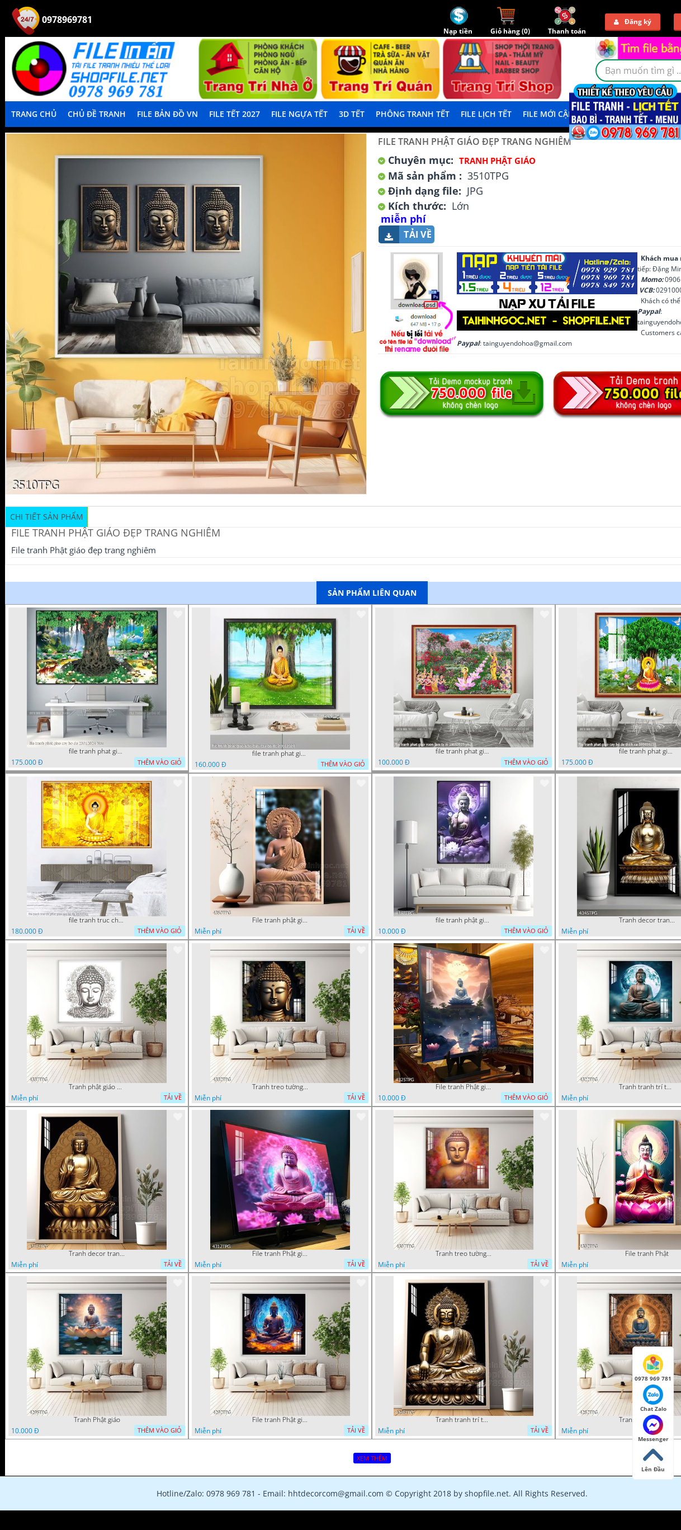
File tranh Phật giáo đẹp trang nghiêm (280, 1420)
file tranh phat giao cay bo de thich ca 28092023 (647, 751)
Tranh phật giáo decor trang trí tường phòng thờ (97, 1087)
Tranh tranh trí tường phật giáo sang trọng (647, 1087)
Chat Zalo (653, 1399)
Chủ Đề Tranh (97, 114)
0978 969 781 (653, 1368)
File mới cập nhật (560, 114)
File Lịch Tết (486, 114)
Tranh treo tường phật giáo (280, 1087)
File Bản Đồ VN (167, 114)
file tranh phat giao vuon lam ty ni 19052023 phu (463, 751)
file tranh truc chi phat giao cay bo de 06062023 (97, 920)
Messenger (653, 1429)
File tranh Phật (647, 1254)
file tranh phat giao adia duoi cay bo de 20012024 (280, 753)
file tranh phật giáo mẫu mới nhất (463, 920)
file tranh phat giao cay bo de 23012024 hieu (97, 751)
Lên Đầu (653, 1459)
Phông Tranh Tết (413, 114)
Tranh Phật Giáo (497, 160)
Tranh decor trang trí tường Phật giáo (647, 920)
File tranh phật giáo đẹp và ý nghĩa (280, 920)
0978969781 (52, 19)
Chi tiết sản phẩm (46, 516)
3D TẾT (352, 114)
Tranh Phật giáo (97, 1420)
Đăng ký (632, 21)
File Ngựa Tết (299, 114)
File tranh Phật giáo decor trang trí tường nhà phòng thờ (463, 1087)
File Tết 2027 (234, 114)
